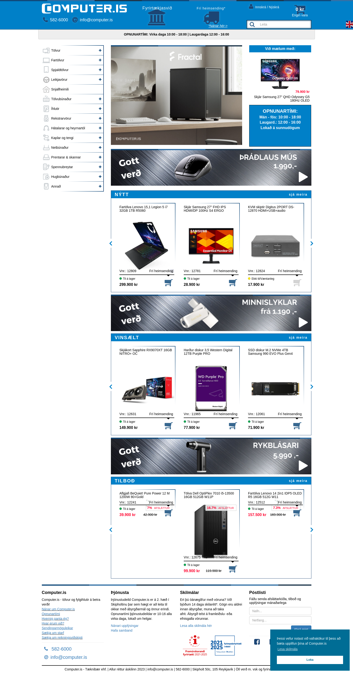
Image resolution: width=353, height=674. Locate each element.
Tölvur (56, 50)
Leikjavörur (59, 79)
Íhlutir (55, 109)
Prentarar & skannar (66, 157)
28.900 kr (192, 285)
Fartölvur (57, 60)
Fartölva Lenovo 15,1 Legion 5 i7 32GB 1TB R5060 (143, 208)
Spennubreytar (62, 167)
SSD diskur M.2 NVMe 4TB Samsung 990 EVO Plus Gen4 (270, 351)
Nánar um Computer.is (58, 609)
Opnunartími (51, 614)
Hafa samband (121, 630)
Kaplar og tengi (62, 138)
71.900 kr (256, 428)
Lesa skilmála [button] (288, 649)
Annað (56, 186)
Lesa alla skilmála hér (196, 626)
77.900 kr (192, 428)
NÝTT (122, 194)
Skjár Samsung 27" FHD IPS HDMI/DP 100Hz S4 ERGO (205, 208)
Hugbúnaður (60, 177)
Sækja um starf (53, 633)
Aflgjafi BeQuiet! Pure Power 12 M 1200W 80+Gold (144, 495)
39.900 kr (127, 515)
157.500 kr (257, 515)
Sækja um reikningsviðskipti (62, 637)
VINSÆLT (127, 337)
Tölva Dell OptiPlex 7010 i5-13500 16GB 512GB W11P (209, 495)
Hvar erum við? (53, 623)
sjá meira (298, 194)
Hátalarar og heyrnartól (68, 128)
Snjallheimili (60, 89)
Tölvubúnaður (61, 99)
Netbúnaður (60, 147)
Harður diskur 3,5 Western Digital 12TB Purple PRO (208, 351)
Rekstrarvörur (61, 118)
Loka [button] (309, 659)
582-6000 (55, 20)
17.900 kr (256, 285)
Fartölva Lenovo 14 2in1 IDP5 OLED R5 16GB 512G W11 (275, 495)
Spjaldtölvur (60, 70)
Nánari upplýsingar (125, 626)
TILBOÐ (125, 480)
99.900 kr (192, 571)
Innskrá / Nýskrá (264, 6)
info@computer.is (92, 20)
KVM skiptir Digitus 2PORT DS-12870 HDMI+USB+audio (271, 208)
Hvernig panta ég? (55, 618)
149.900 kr (128, 428)
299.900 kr (128, 285)
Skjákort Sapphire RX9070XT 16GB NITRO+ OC (145, 351)
